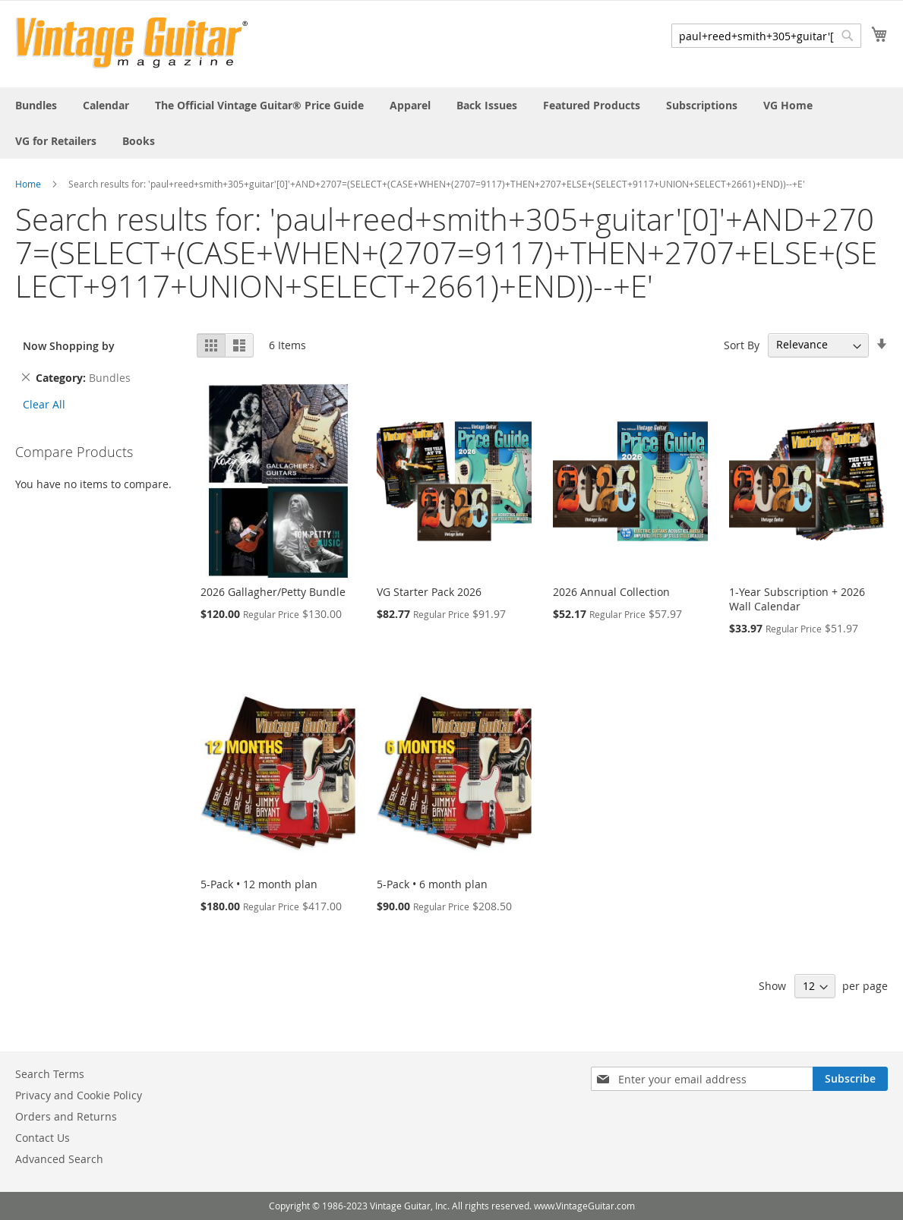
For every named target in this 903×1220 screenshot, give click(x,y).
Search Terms (49, 1074)
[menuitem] (36, 105)
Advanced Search (59, 1159)
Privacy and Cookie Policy (78, 1095)
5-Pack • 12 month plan (258, 884)
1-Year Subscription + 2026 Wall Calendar (797, 599)
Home (28, 184)
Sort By (741, 344)
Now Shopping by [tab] (69, 346)
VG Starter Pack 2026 (429, 592)
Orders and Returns (66, 1116)
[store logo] (131, 42)
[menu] (451, 123)
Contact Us (42, 1137)
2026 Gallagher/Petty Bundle (273, 592)
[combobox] (766, 36)
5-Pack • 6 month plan (432, 884)
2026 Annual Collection (611, 592)
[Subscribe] (850, 1079)
